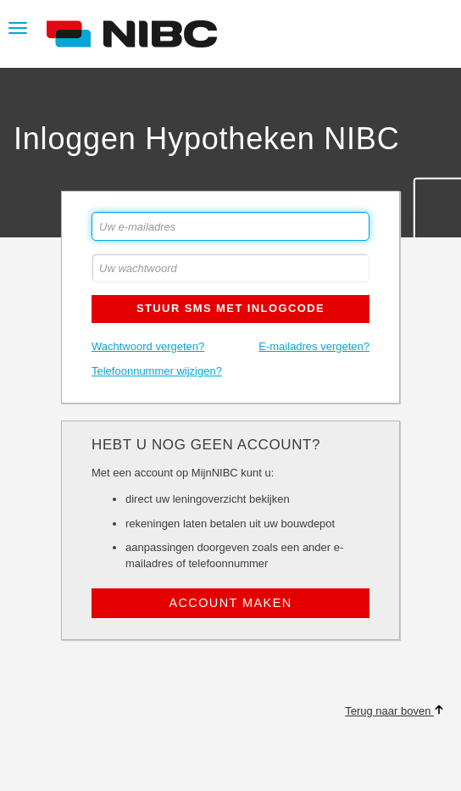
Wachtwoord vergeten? (148, 346)
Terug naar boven (394, 711)
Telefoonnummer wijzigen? (157, 371)
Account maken (230, 603)
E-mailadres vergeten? (313, 346)
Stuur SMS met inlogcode (230, 308)
